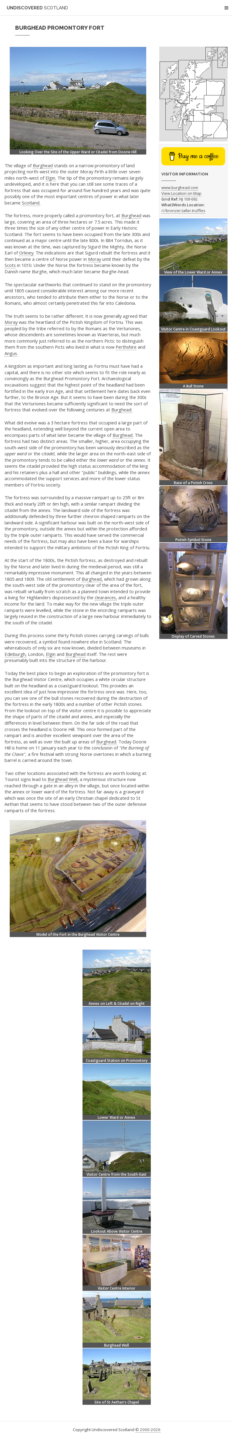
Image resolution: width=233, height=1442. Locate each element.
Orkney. (26, 253)
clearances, (106, 597)
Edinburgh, (16, 654)
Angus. (11, 353)
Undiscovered (37, 7)
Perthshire (126, 347)
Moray (94, 259)
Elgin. (51, 178)
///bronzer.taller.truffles (183, 210)
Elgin (51, 654)
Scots (10, 265)
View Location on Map (181, 193)
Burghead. (121, 410)
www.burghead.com (179, 187)
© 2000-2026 (147, 1429)
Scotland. (31, 203)
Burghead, (92, 579)
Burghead (43, 165)
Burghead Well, (63, 779)
